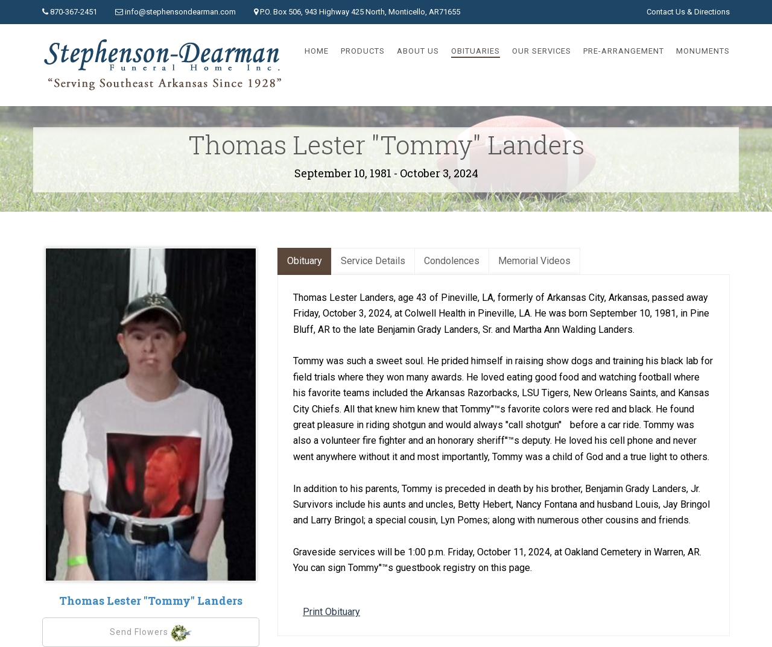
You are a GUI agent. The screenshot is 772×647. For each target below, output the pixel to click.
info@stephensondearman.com (180, 11)
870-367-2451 (73, 11)
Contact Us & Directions (688, 11)
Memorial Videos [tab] (534, 261)
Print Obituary (331, 611)
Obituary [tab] (304, 261)
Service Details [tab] (373, 261)
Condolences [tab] (451, 261)
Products (363, 50)
